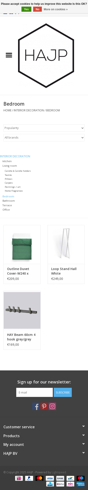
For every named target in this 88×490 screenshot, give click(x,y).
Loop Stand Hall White (64, 271)
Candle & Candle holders (18, 170)
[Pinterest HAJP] (44, 406)
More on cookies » (56, 9)
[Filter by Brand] (44, 137)
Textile (8, 175)
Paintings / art (13, 186)
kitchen (7, 161)
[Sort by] (44, 128)
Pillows (8, 178)
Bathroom (9, 200)
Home (7, 110)
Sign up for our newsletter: (44, 382)
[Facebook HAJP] (36, 406)
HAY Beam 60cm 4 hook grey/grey (21, 336)
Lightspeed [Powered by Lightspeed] (59, 472)
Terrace (7, 205)
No (37, 9)
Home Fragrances (14, 190)
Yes (26, 9)
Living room (10, 165)
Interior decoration (29, 110)
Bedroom (53, 110)
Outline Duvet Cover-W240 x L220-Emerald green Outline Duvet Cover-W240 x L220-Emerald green (21, 271)
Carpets (9, 182)
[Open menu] (9, 54)
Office (6, 209)
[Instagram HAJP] (52, 406)
